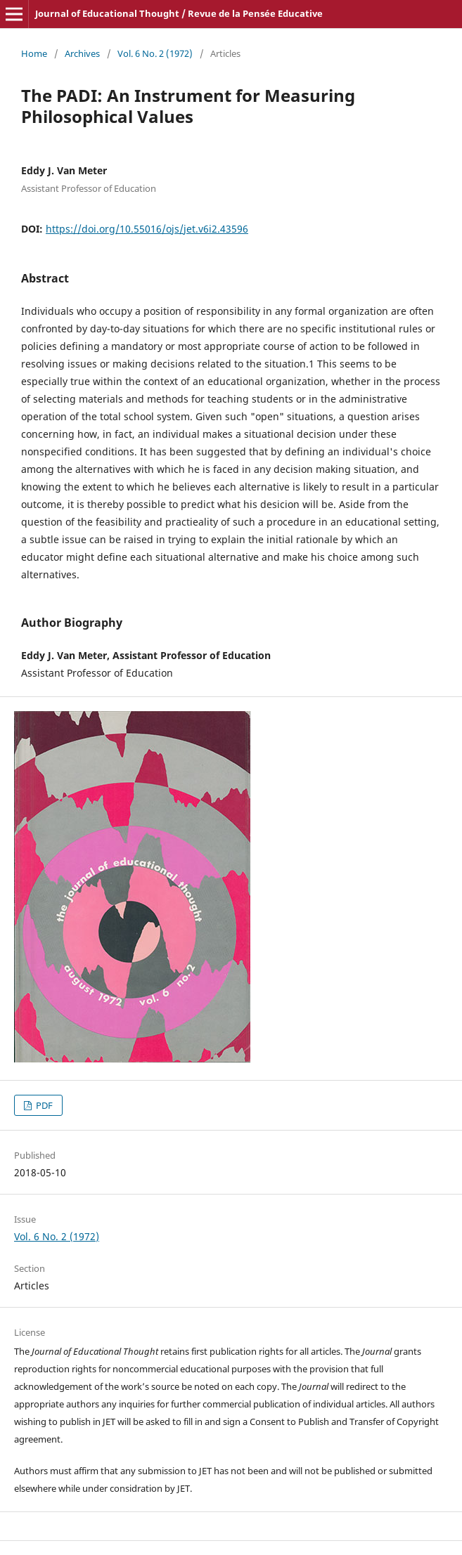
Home (34, 53)
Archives (82, 53)
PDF (43, 1105)
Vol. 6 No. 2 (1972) (155, 53)
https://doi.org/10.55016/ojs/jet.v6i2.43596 (147, 228)
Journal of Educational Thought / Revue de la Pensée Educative (179, 13)
